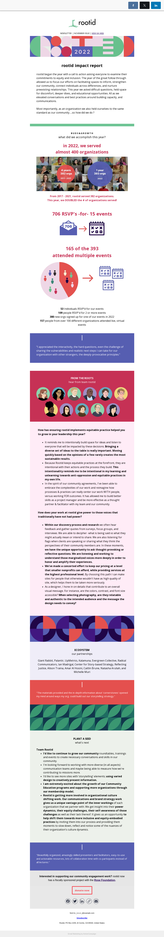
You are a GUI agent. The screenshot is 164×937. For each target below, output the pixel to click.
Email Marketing (74, 934)
